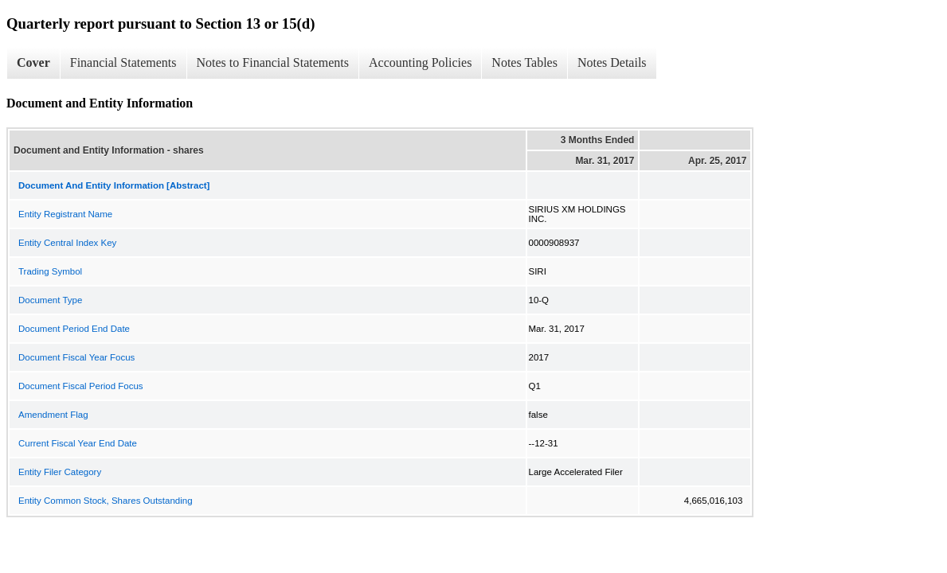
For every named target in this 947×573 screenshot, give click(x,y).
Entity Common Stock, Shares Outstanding (105, 500)
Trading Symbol (50, 271)
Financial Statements (123, 62)
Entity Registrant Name (65, 214)
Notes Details (612, 62)
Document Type (50, 300)
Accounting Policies (420, 62)
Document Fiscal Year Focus (76, 357)
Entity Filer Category (59, 472)
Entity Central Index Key (67, 243)
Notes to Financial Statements (273, 62)
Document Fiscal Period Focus (80, 386)
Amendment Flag (53, 414)
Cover (33, 62)
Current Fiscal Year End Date (77, 443)
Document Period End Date (74, 328)
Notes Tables (524, 62)
